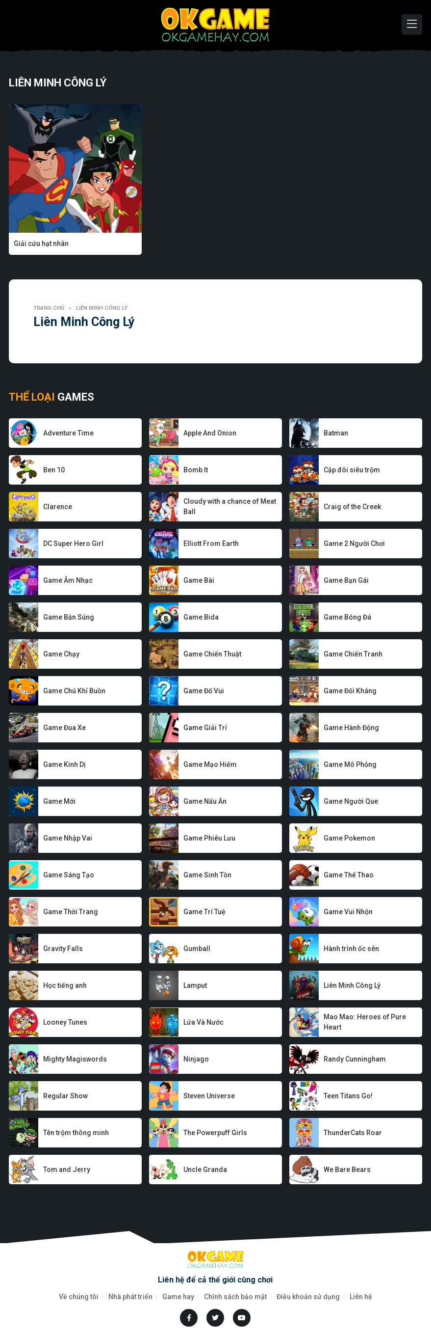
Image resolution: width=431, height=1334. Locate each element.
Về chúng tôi (79, 1297)
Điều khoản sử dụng (308, 1297)
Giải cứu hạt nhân (41, 243)
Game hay (178, 1297)
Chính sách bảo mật (235, 1297)
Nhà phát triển (130, 1297)
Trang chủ (48, 308)
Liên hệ (361, 1297)
